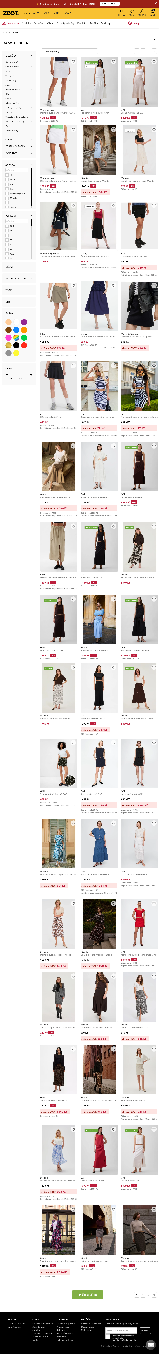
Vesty (7, 71)
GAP (83, 109)
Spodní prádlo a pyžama (16, 116)
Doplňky (82, 23)
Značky (94, 23)
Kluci (57, 13)
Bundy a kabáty (12, 62)
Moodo (84, 177)
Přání (131, 13)
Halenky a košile (12, 89)
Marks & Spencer (49, 253)
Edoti (83, 413)
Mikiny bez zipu (12, 103)
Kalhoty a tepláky (13, 107)
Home (67, 13)
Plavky (8, 126)
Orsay (84, 253)
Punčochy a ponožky (14, 121)
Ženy (27, 13)
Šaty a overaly (12, 66)
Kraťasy (8, 112)
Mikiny (8, 84)
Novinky (26, 23)
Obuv (50, 23)
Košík (152, 12)
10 (154, 51)
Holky (46, 13)
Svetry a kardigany (14, 75)
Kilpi (123, 253)
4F (41, 413)
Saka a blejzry (11, 130)
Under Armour (47, 109)
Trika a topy (10, 80)
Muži (36, 13)
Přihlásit (142, 13)
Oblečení (39, 23)
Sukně (8, 98)
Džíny (7, 94)
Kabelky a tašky (65, 23)
